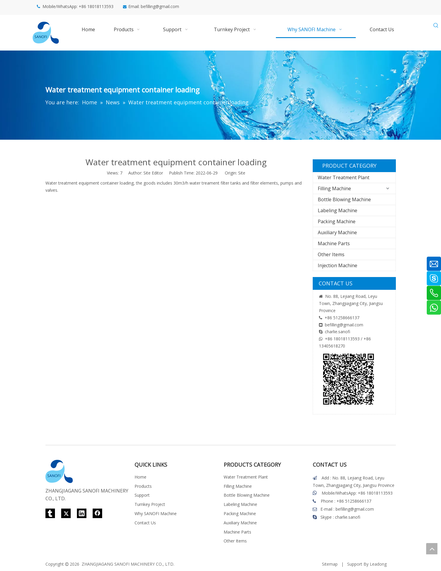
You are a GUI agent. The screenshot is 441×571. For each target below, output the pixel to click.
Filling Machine (334, 188)
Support (142, 495)
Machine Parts (334, 243)
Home (140, 477)
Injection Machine (337, 265)
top (431, 548)
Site (241, 173)
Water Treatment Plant (343, 177)
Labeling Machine (337, 210)
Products (143, 486)
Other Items (331, 254)
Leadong (378, 564)
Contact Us (145, 523)
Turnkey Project (150, 504)
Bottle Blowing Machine (344, 199)
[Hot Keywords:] (436, 25)
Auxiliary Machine (337, 232)
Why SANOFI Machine (156, 513)
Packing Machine (336, 221)
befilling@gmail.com (160, 6)
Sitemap (330, 564)
